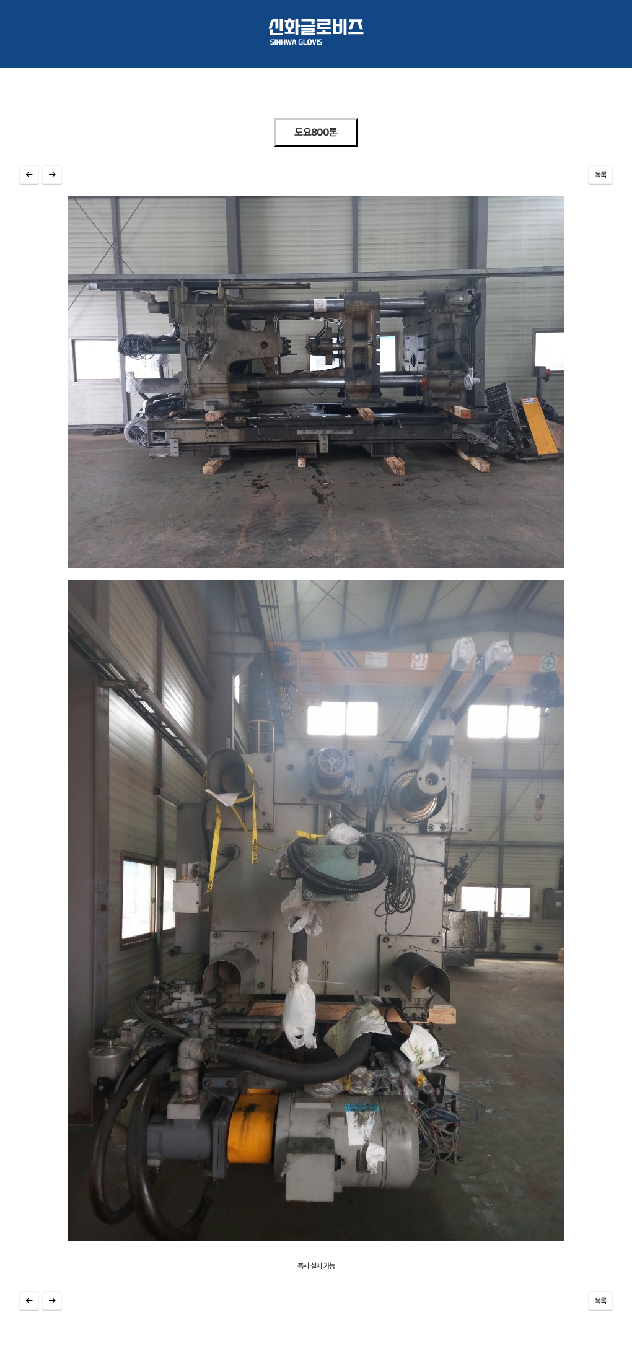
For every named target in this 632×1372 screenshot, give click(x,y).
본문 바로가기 (0, 6)
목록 (601, 174)
